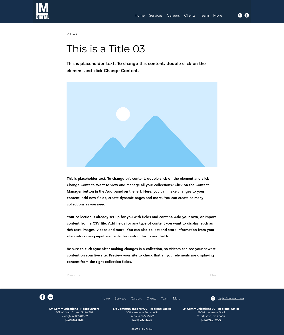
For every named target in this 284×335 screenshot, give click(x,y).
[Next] (206, 275)
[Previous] (81, 275)
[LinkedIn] (240, 15)
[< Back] (81, 34)
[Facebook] (247, 15)
